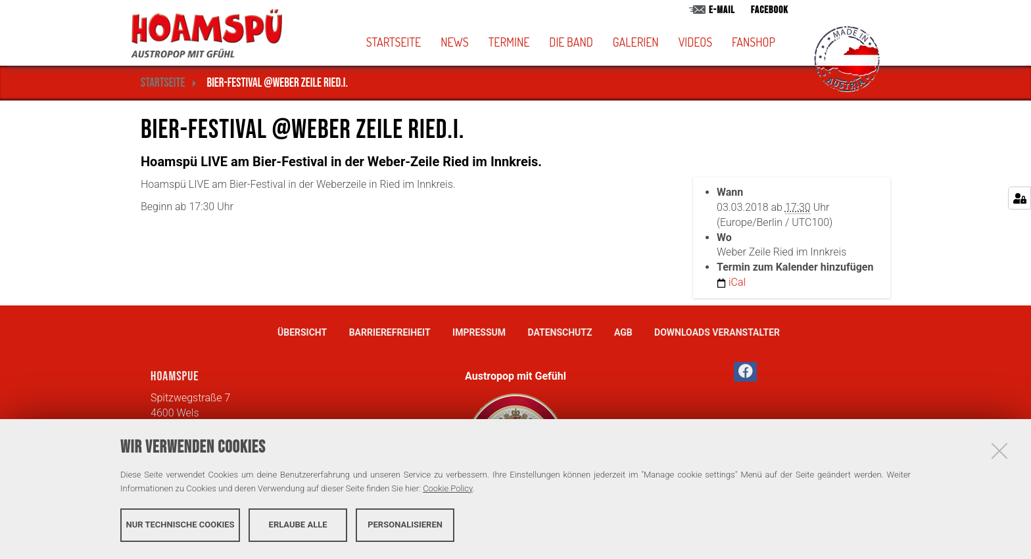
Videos (695, 42)
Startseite (393, 42)
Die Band (571, 42)
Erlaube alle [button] (298, 524)
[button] (592, 42)
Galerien (636, 42)
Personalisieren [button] (405, 524)
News (454, 42)
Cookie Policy (447, 488)
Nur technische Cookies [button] (180, 524)
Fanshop (753, 42)
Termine (509, 42)
